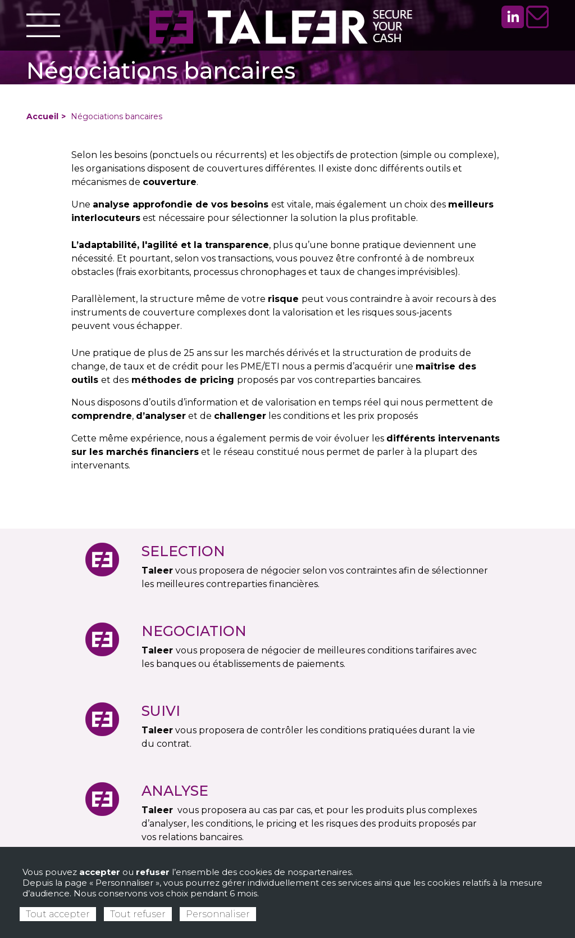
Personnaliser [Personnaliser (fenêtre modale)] (218, 914)
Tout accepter (58, 914)
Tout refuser (138, 914)
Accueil (42, 116)
